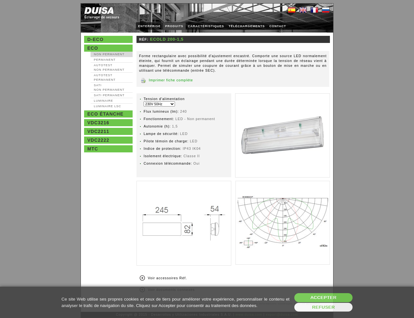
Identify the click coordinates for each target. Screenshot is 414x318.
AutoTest (109, 67)
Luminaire (103, 100)
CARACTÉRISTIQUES (206, 26)
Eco (92, 48)
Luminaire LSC (107, 106)
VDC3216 (98, 122)
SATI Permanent (109, 95)
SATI (109, 87)
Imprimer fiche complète (171, 80)
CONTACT (277, 26)
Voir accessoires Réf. (167, 278)
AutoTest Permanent (105, 77)
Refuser (323, 307)
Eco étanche (105, 114)
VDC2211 (98, 131)
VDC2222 (98, 140)
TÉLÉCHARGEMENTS (247, 26)
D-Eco (95, 39)
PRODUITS (174, 26)
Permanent (105, 59)
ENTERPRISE (149, 26)
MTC (92, 148)
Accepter (323, 297)
